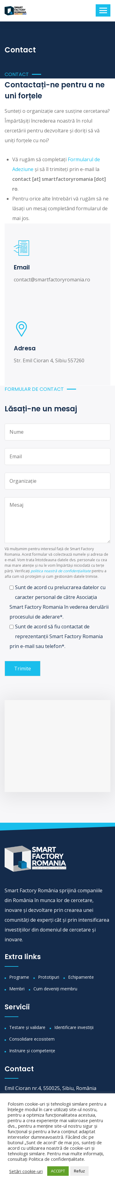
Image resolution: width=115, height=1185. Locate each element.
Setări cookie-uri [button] (26, 1171)
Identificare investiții (74, 1027)
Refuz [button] (79, 1171)
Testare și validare (27, 1027)
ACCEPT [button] (58, 1171)
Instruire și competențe (32, 1051)
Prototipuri (48, 977)
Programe (19, 977)
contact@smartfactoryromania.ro (52, 279)
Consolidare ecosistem (32, 1039)
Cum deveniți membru (55, 989)
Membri (17, 989)
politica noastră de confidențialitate (61, 570)
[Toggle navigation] (103, 10)
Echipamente (81, 977)
